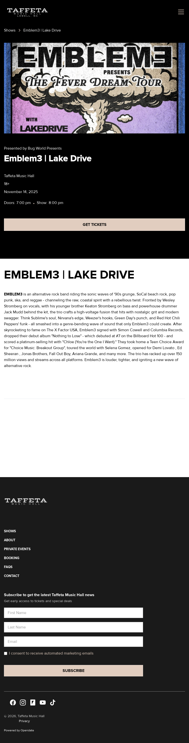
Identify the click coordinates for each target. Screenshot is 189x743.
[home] (26, 12)
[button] (180, 12)
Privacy (24, 721)
